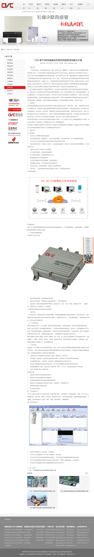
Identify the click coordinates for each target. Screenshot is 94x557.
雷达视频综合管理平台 (83, 540)
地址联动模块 (8, 543)
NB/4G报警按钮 (16, 535)
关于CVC (71, 6)
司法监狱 (8, 69)
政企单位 (8, 90)
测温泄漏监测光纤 (61, 537)
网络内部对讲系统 (50, 532)
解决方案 (39, 6)
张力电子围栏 (40, 532)
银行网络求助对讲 (50, 535)
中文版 (80, 4)
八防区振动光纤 (60, 535)
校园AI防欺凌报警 (50, 529)
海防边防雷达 (70, 535)
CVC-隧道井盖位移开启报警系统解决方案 (44, 470)
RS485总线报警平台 (82, 537)
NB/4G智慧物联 (17, 527)
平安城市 (8, 84)
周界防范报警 (40, 527)
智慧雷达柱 (69, 543)
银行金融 (8, 75)
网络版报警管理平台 (82, 535)
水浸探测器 (27, 543)
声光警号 (26, 540)
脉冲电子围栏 (40, 529)
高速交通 (8, 72)
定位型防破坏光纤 (61, 543)
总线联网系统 (8, 532)
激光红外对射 (40, 535)
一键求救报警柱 (49, 540)
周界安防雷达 (70, 529)
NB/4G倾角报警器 (17, 537)
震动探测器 (27, 537)
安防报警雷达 (70, 527)
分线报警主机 (8, 537)
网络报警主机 (8, 535)
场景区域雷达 (70, 532)
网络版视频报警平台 (82, 532)
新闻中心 (64, 6)
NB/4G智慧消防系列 (18, 540)
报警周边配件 (8, 540)
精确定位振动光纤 (61, 540)
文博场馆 (8, 81)
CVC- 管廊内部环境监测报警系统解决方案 (42, 491)
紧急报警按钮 (28, 535)
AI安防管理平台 (82, 527)
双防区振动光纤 (60, 532)
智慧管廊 (16, 49)
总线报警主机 (8, 529)
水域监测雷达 (70, 537)
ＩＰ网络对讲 (49, 527)
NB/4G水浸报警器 (17, 543)
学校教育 (8, 60)
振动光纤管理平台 (61, 545)
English (88, 4)
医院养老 (8, 63)
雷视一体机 (69, 540)
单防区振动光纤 (60, 529)
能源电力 (8, 78)
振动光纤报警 (60, 527)
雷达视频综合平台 (71, 545)
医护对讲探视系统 (50, 537)
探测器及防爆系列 (30, 527)
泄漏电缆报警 (40, 537)
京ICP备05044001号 (66, 552)
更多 (87, 473)
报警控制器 (8, 527)
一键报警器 (7, 545)
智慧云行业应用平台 (82, 543)
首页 (24, 6)
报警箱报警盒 (49, 543)
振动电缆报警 (40, 540)
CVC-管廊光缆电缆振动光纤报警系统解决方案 (74, 491)
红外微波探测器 (28, 529)
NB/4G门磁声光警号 (18, 532)
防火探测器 (27, 532)
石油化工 (8, 94)
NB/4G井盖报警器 (17, 529)
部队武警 (8, 66)
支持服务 (55, 6)
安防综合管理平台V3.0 (83, 529)
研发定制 (47, 6)
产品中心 (31, 6)
